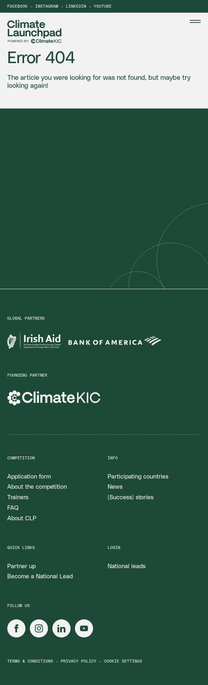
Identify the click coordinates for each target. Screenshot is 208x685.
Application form (29, 477)
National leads (126, 566)
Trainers (17, 497)
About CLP (21, 518)
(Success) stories (130, 497)
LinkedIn (76, 6)
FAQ (13, 508)
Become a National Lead (40, 576)
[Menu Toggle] (195, 21)
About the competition (37, 487)
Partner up (21, 566)
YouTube (103, 6)
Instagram (46, 6)
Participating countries (138, 477)
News (115, 487)
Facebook (17, 6)
